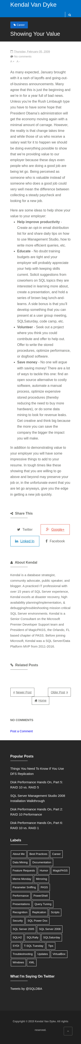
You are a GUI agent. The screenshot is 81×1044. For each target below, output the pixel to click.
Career (21, 24)
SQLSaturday (51, 937)
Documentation (41, 862)
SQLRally (32, 937)
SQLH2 (17, 937)
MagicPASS (60, 870)
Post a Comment (21, 731)
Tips (50, 945)
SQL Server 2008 (49, 929)
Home (42, 700)
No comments (23, 56)
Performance (21, 895)
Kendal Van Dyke (33, 4)
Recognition (20, 912)
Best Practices (38, 854)
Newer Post (24, 692)
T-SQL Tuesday (33, 945)
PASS (44, 887)
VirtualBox (59, 954)
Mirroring (41, 879)
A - (18, 61)
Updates (42, 954)
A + (12, 61)
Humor (44, 870)
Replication (39, 912)
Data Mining (20, 862)
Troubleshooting (23, 954)
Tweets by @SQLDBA (26, 988)
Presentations (21, 904)
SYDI (16, 945)
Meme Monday (22, 879)
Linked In (24, 541)
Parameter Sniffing (24, 887)
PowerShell (40, 895)
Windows (18, 962)
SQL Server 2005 (23, 929)
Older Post (58, 692)
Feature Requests (24, 870)
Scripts (55, 912)
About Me (19, 854)
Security (18, 920)
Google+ (55, 529)
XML (32, 962)
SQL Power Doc (37, 920)
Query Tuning (43, 904)
